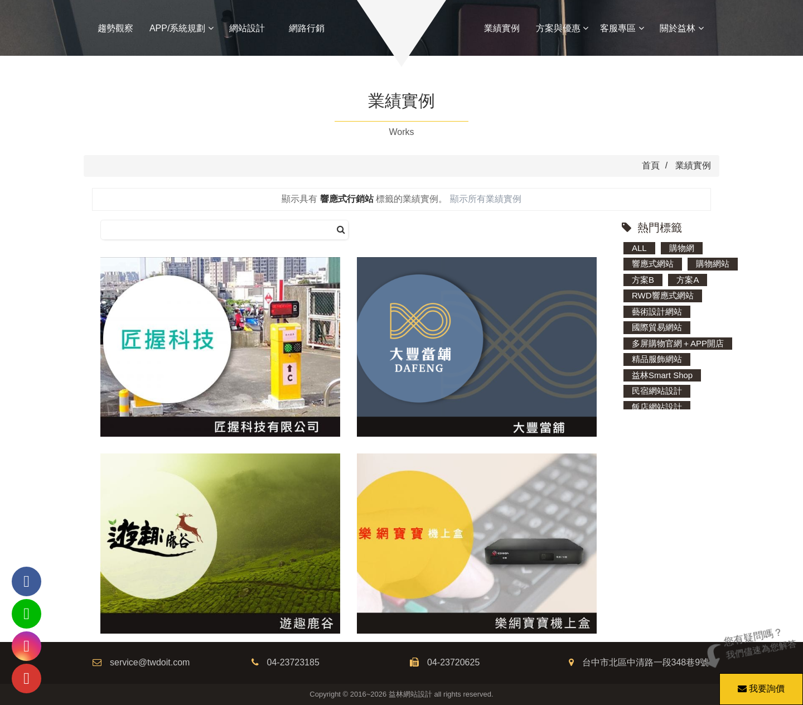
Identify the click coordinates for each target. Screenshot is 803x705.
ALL (639, 248)
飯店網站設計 (657, 407)
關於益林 (681, 28)
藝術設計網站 (657, 311)
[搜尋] (341, 230)
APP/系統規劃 (181, 28)
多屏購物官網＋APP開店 (678, 343)
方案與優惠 (562, 28)
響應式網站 (653, 263)
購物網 (681, 248)
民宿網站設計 (657, 390)
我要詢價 (759, 683)
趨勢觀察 (115, 28)
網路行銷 (307, 28)
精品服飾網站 (657, 359)
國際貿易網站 (657, 327)
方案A (687, 279)
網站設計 (247, 28)
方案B (643, 279)
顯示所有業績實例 (485, 199)
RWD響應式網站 (663, 295)
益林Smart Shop (662, 375)
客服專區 (622, 28)
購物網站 (712, 263)
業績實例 (502, 28)
